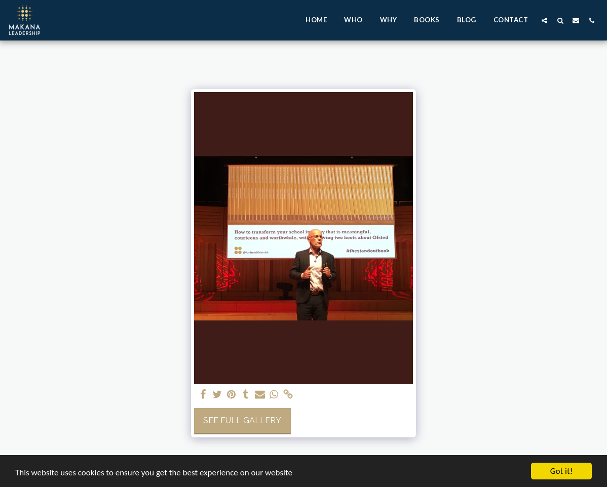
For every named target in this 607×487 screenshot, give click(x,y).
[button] (544, 20)
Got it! (561, 471)
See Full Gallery (242, 420)
